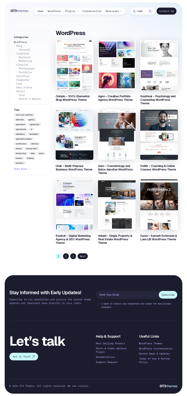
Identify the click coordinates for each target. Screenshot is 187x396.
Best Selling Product (110, 343)
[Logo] (19, 11)
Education (23, 76)
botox (41, 153)
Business (25, 57)
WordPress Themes (150, 343)
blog (32, 153)
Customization (92, 11)
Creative (22, 64)
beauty (19, 149)
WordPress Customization (156, 348)
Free (19, 83)
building (30, 158)
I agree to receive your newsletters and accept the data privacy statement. (134, 305)
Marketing (25, 60)
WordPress (54, 11)
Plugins (70, 11)
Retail (20, 91)
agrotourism (21, 129)
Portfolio (25, 72)
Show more (20, 168)
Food (22, 95)
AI (31, 129)
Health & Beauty (30, 98)
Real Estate (24, 87)
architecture (21, 144)
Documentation (105, 357)
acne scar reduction (24, 115)
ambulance (20, 134)
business (20, 163)
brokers (19, 158)
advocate (20, 120)
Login (137, 11)
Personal (25, 49)
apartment (34, 134)
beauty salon (31, 149)
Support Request (107, 362)
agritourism (34, 124)
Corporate (23, 53)
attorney (34, 144)
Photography (27, 68)
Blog (19, 45)
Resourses (112, 11)
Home (41, 11)
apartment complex (24, 139)
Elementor (23, 79)
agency (31, 120)
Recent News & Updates (154, 353)
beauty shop (21, 153)
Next (83, 256)
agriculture (20, 124)
